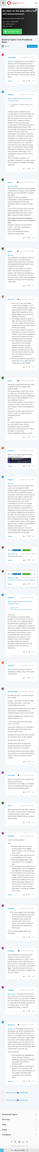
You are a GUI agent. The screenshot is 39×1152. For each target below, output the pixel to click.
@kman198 (11, 551)
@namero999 (12, 183)
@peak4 (11, 58)
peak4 (10, 179)
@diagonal (11, 575)
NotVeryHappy (13, 688)
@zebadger (12, 991)
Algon (10, 803)
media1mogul (22, 1090)
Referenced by (11, 1090)
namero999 (12, 55)
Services (6, 1117)
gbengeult (11, 1022)
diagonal (11, 92)
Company (6, 1132)
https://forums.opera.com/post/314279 (21, 577)
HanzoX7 (11, 296)
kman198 (11, 448)
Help (4, 1122)
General (6, 43)
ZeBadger (11, 833)
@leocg (10, 96)
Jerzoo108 (11, 772)
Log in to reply (32, 43)
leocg (10, 547)
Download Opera (13, 29)
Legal (4, 1127)
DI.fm (21, 358)
